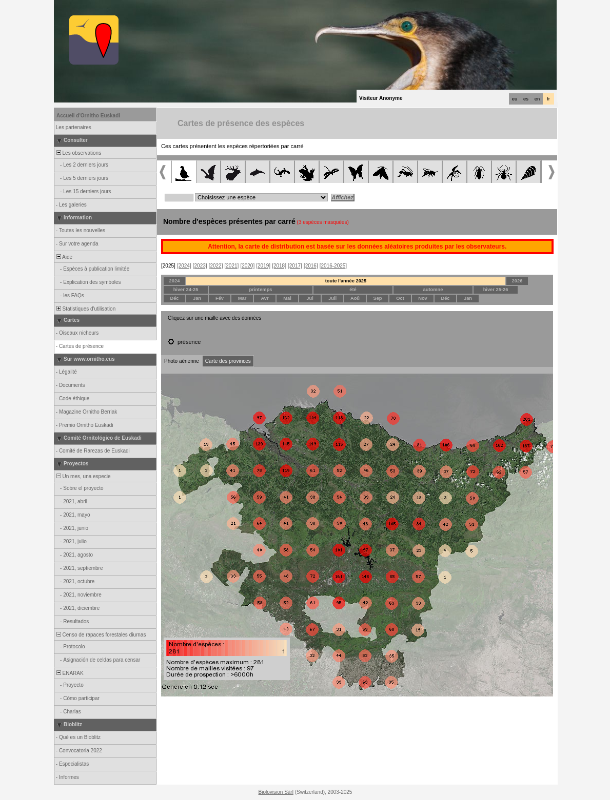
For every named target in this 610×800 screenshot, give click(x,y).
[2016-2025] (333, 266)
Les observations (78, 153)
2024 (174, 280)
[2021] (232, 266)
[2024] (184, 266)
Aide (63, 257)
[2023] (200, 266)
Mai (287, 298)
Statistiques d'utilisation (85, 309)
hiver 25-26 (495, 289)
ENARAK (69, 673)
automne (433, 289)
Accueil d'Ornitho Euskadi (88, 115)
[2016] (311, 266)
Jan (197, 298)
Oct (400, 298)
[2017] (295, 266)
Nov (422, 298)
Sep (377, 298)
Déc (174, 298)
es (525, 98)
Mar (242, 298)
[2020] (247, 266)
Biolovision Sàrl (276, 792)
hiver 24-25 (186, 289)
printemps (260, 289)
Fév (219, 298)
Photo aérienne (181, 361)
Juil (332, 298)
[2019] (263, 266)
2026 (517, 280)
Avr (264, 298)
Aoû (355, 298)
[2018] (279, 266)
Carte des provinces (228, 361)
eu (514, 98)
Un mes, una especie (83, 476)
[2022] (216, 266)
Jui (309, 298)
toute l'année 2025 (346, 280)
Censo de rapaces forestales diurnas (100, 635)
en (537, 98)
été (352, 289)
